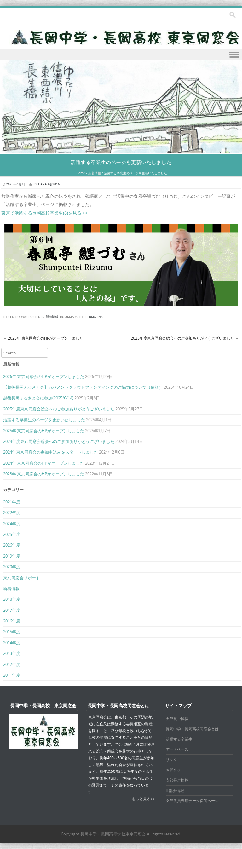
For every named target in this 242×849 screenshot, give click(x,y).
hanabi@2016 (49, 184)
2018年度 (11, 599)
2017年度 (11, 610)
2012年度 (11, 664)
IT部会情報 (175, 790)
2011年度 (11, 675)
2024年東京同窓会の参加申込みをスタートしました (50, 452)
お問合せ (173, 769)
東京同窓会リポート (21, 578)
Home (80, 173)
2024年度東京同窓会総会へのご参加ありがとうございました (58, 441)
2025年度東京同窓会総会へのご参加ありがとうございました (185, 338)
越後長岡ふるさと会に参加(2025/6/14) (38, 398)
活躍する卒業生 (179, 739)
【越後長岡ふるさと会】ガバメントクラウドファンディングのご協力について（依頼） (83, 387)
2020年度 (11, 567)
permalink (94, 317)
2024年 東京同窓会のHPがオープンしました (43, 463)
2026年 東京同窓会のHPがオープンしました (43, 376)
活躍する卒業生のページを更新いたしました (44, 419)
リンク (171, 759)
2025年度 (11, 534)
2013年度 (11, 653)
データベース (177, 749)
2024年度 (11, 523)
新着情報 (94, 173)
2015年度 (11, 631)
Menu (121, 54)
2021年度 (11, 502)
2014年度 (11, 642)
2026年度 (11, 545)
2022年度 (11, 512)
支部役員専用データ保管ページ (192, 800)
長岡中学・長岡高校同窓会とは (192, 728)
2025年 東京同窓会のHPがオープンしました (43, 338)
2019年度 (11, 556)
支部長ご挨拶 (177, 718)
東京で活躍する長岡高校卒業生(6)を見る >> (44, 213)
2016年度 (11, 621)
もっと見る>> (143, 798)
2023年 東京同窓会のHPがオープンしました (43, 474)
